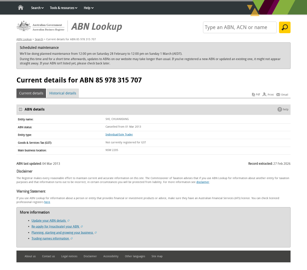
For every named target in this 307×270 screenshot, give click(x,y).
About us (30, 256)
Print (271, 94)
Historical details (62, 93)
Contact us (48, 256)
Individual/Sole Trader (119, 134)
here (47, 202)
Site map (157, 256)
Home (20, 8)
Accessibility (110, 256)
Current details (31, 93)
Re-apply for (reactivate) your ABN (57, 226)
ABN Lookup (24, 39)
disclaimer (202, 182)
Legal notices (69, 256)
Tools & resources (62, 8)
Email (284, 94)
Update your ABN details (50, 220)
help (285, 109)
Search (36, 8)
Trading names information (52, 238)
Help (87, 8)
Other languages (135, 256)
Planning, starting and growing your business (64, 232)
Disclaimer (90, 256)
